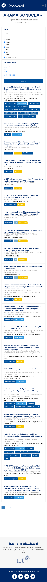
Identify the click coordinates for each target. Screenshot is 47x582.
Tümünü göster (8, 66)
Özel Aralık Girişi (9, 75)
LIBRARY (33, 116)
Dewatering (31, 403)
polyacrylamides (20, 406)
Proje (7, 45)
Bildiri (7, 55)
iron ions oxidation (22, 106)
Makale (8, 40)
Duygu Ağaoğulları (10, 361)
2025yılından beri (9, 70)
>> (10, 507)
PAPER (14, 116)
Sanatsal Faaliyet (11, 57)
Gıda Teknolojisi (27, 153)
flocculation (30, 406)
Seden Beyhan (9, 299)
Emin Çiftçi (7, 134)
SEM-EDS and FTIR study (32, 110)
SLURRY (7, 458)
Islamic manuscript (34, 103)
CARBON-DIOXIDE (23, 113)
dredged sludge (9, 406)
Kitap (7, 47)
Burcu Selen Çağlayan (11, 479)
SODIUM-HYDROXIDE (10, 113)
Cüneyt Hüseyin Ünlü (10, 103)
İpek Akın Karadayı (10, 381)
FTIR (20, 116)
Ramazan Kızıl (9, 153)
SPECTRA (26, 116)
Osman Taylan (9, 497)
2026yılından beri (9, 68)
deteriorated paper (10, 106)
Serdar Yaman (8, 259)
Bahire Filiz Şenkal (10, 427)
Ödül (7, 50)
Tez (7, 52)
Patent (7, 42)
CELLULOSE (34, 113)
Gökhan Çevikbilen (10, 403)
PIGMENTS (8, 116)
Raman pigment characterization (14, 110)
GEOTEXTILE (8, 455)
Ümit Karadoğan (9, 448)
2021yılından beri (9, 72)
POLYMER (16, 455)
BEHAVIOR (35, 455)
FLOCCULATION (26, 455)
